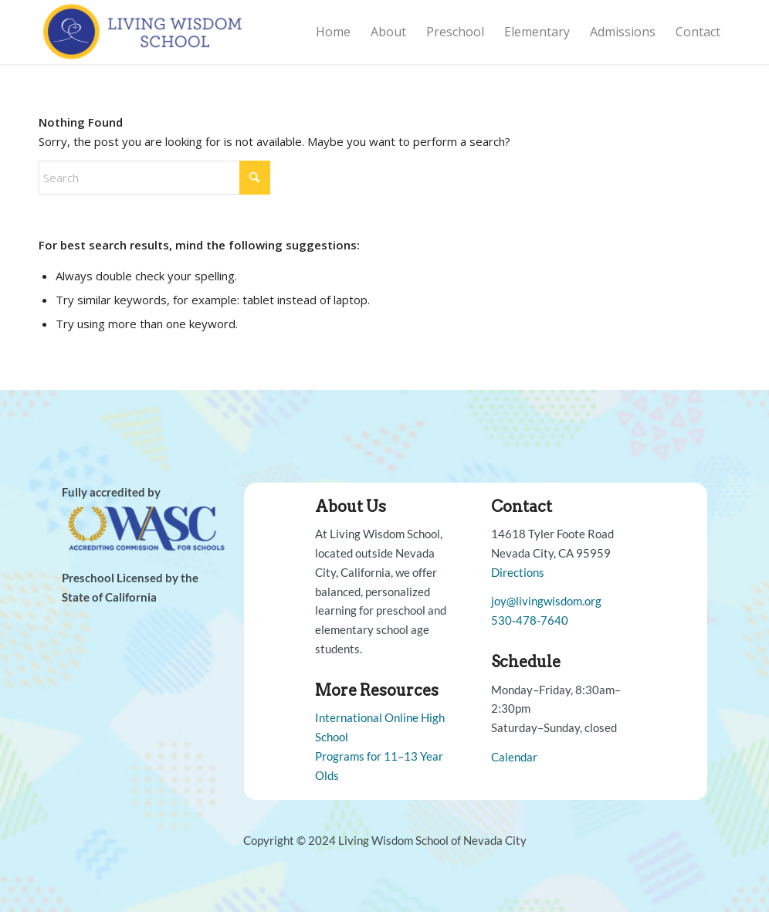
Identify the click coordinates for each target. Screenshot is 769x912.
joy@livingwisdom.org (546, 601)
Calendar (514, 757)
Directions (517, 572)
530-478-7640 (529, 620)
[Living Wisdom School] (144, 32)
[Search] (154, 178)
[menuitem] (333, 32)
